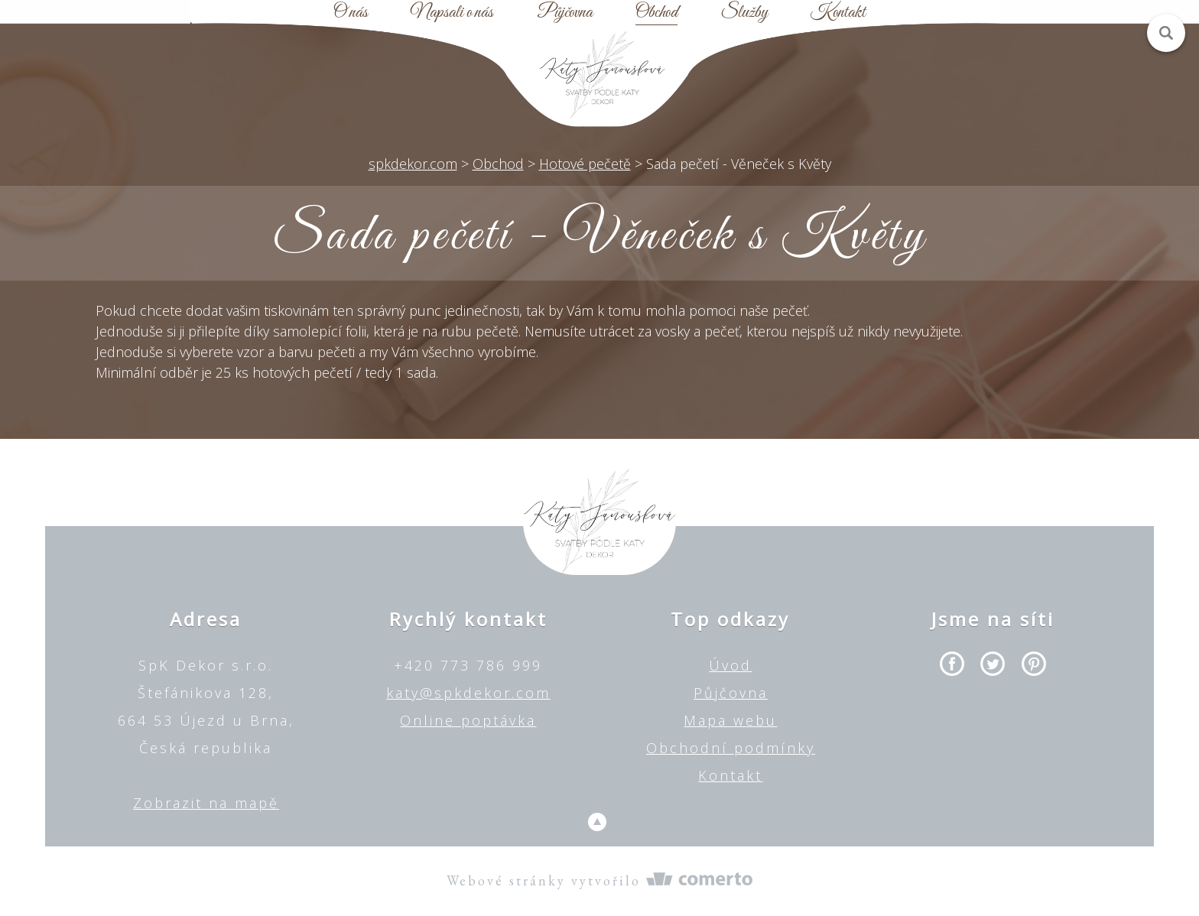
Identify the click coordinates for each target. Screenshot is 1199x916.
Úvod (730, 665)
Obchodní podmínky (730, 748)
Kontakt (838, 13)
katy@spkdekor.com (468, 693)
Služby (744, 13)
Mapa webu (730, 720)
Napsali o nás (452, 13)
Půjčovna (565, 13)
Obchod (656, 13)
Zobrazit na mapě (206, 803)
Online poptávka (468, 720)
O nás (350, 13)
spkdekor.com (413, 163)
